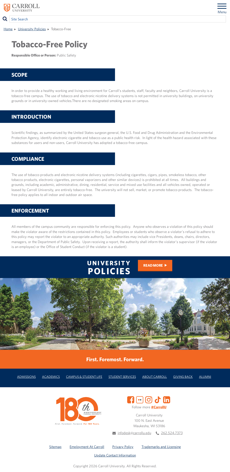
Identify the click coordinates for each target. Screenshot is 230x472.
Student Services (122, 376)
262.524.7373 (172, 433)
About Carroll (154, 376)
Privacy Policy (122, 447)
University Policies (32, 29)
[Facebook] (130, 399)
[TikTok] (157, 399)
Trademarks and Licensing (161, 447)
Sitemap (55, 447)
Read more (153, 265)
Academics (51, 376)
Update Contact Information (115, 455)
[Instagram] (148, 399)
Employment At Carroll (87, 447)
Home (8, 29)
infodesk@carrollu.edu (134, 433)
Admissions (26, 376)
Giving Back (183, 376)
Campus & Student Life (84, 376)
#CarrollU (158, 407)
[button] (221, 463)
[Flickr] (139, 399)
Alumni (205, 376)
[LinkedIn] (166, 399)
